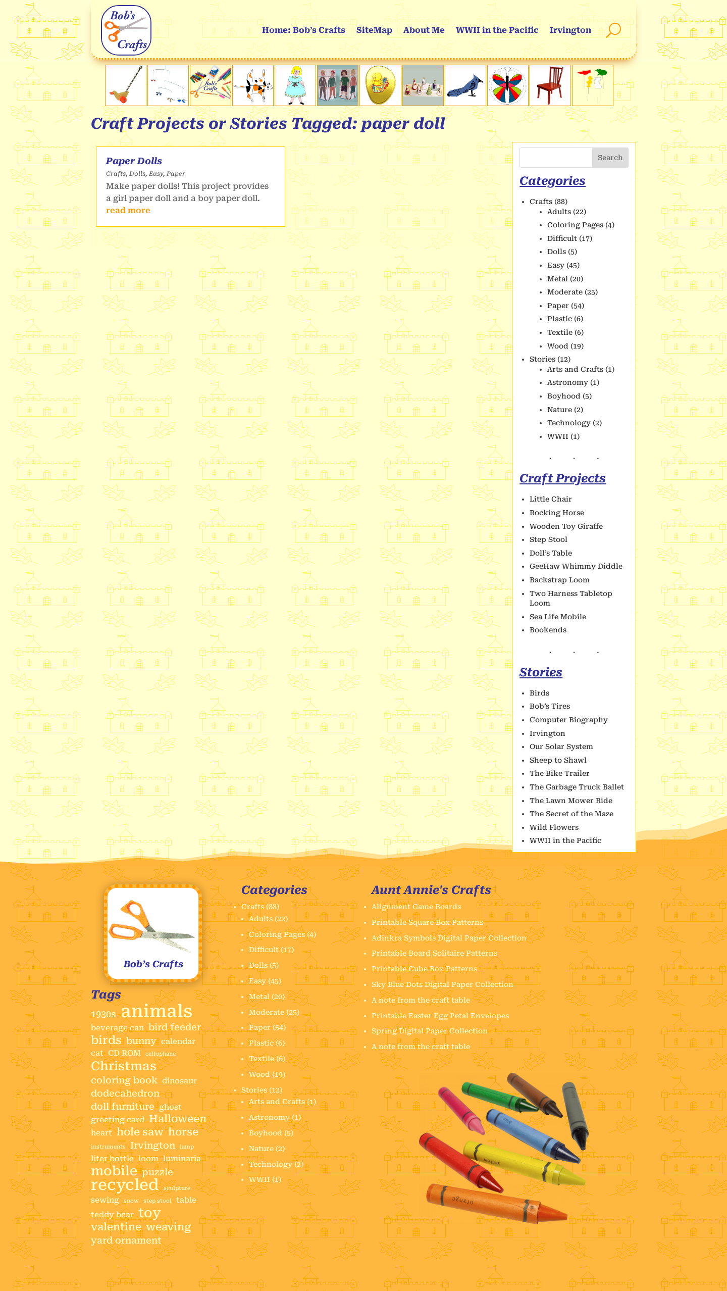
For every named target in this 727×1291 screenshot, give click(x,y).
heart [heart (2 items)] (101, 1132)
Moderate (565, 292)
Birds (539, 693)
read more (128, 210)
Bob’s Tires (550, 706)
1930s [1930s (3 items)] (103, 1014)
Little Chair (551, 499)
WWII (557, 436)
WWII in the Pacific (497, 30)
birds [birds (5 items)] (106, 1040)
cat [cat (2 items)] (97, 1053)
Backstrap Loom (560, 580)
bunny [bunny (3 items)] (141, 1040)
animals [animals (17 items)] (156, 1012)
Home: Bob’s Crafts (303, 30)
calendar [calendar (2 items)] (178, 1041)
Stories (542, 359)
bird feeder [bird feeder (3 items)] (174, 1027)
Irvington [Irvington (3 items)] (152, 1145)
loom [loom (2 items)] (148, 1158)
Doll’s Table (551, 553)
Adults (559, 212)
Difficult (562, 238)
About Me (424, 30)
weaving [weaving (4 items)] (168, 1227)
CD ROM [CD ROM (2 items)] (124, 1053)
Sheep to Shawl (558, 760)
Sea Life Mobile (558, 617)
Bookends (548, 630)
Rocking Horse (557, 513)
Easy (156, 173)
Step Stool (548, 539)
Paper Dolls (134, 161)
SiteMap (374, 30)
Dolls (137, 173)
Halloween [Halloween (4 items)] (177, 1119)
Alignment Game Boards (416, 907)
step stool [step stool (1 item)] (157, 1201)
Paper (176, 173)
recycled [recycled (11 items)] (125, 1185)
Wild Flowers (554, 827)
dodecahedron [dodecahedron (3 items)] (125, 1093)
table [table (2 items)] (186, 1200)
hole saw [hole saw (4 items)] (140, 1132)
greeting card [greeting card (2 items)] (117, 1119)
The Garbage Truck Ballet (577, 787)
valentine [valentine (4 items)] (116, 1227)
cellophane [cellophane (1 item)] (160, 1054)
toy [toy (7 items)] (149, 1213)
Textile (560, 332)
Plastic (559, 319)
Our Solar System (561, 746)
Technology (569, 423)
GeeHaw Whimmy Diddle (576, 566)
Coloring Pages (575, 225)
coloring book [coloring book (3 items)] (124, 1080)
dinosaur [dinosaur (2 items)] (179, 1080)
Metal (557, 279)
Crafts (116, 173)
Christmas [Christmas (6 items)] (124, 1066)
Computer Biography (569, 720)
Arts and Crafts (575, 369)
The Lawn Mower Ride (571, 801)
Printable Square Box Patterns (427, 922)
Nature (559, 410)
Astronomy (567, 382)
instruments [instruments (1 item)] (108, 1147)
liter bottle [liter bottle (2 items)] (112, 1158)
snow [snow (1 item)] (131, 1201)
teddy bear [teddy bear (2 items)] (112, 1214)
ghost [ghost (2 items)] (170, 1107)
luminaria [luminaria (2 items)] (182, 1158)
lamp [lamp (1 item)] (187, 1147)
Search (610, 158)
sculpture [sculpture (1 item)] (177, 1188)
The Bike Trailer (560, 773)
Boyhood (564, 396)
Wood (557, 346)
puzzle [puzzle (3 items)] (157, 1172)
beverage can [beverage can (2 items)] (117, 1027)
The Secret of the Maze (571, 814)
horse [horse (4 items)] (183, 1132)
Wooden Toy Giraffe (566, 526)
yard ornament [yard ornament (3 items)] (126, 1240)
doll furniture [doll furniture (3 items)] (122, 1106)
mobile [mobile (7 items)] (114, 1171)
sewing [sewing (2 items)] (105, 1200)
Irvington (570, 30)
